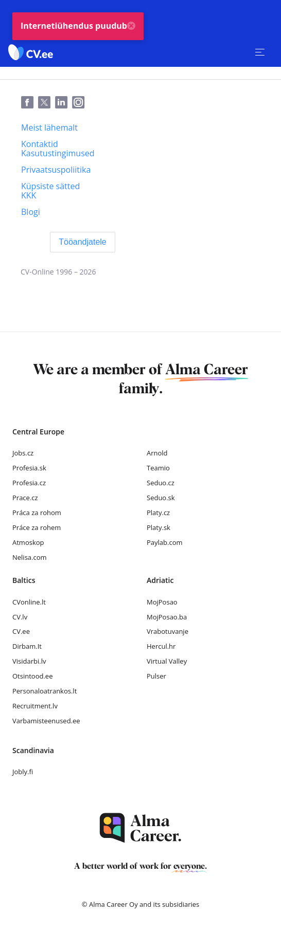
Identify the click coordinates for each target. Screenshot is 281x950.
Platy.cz (158, 512)
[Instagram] (80, 103)
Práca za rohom (36, 512)
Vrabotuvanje (167, 631)
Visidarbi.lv (29, 661)
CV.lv (19, 617)
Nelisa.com (29, 557)
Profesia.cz (29, 482)
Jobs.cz (22, 453)
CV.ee (21, 631)
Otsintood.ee (32, 676)
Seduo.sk (161, 497)
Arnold (157, 453)
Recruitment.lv (35, 705)
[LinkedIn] (63, 103)
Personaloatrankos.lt (44, 691)
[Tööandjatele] (82, 242)
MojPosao (162, 602)
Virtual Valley (167, 661)
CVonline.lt (29, 602)
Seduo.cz (160, 482)
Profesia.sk (29, 467)
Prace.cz (25, 497)
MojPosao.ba (167, 617)
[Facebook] (29, 103)
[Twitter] (46, 103)
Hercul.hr (161, 646)
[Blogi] (30, 211)
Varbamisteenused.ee (46, 720)
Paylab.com (165, 542)
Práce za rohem (36, 527)
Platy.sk (158, 527)
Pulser (156, 676)
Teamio (158, 467)
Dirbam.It (27, 646)
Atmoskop (28, 542)
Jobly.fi (22, 771)
